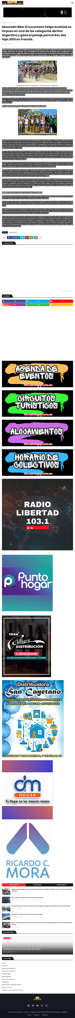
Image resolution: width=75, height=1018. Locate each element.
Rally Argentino (6, 976)
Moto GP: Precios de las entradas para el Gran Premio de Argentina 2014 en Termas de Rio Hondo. (41, 923)
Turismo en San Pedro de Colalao (12, 990)
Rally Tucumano (7, 987)
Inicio (3, 23)
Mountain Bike (10, 23)
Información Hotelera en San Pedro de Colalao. (27, 898)
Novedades (37, 885)
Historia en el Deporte (8, 968)
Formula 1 (5, 966)
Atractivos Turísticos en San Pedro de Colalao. (27, 914)
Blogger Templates (61, 1012)
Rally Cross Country (8, 979)
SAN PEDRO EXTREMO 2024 (46, 1012)
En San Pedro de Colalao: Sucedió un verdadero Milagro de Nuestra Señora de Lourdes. (41, 906)
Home (29, 1015)
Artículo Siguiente (66, 291)
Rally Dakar (5, 982)
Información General (8, 971)
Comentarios (61, 885)
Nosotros (36, 1015)
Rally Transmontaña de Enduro (11, 985)
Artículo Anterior (8, 291)
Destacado (14, 885)
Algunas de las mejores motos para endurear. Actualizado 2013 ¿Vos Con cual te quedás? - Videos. (42, 890)
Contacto (45, 1015)
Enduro (4, 963)
